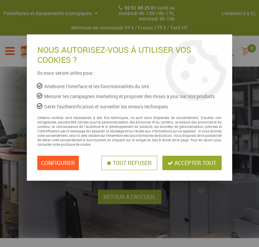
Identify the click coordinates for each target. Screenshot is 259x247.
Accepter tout (192, 163)
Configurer (58, 163)
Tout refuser (129, 163)
